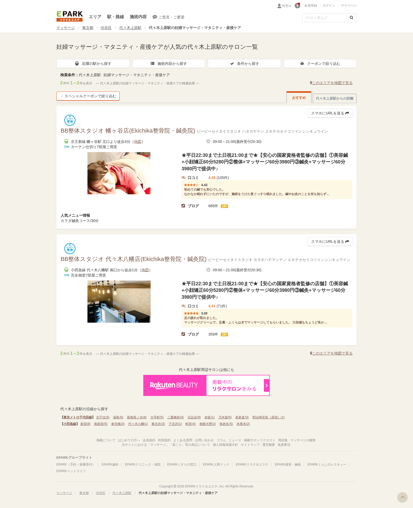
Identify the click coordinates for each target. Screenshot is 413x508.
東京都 (87, 28)
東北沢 (158, 424)
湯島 (118, 417)
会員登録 (310, 5)
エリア (95, 16)
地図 (137, 141)
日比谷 (194, 417)
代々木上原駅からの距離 (334, 98)
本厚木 (243, 424)
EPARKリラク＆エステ (69, 16)
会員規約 (149, 440)
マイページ (349, 5)
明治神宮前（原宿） (268, 417)
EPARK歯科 (110, 464)
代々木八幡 (138, 424)
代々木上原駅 (130, 28)
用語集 (283, 440)
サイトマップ (250, 445)
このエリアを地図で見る (331, 83)
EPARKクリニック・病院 (143, 464)
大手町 (157, 417)
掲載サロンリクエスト (260, 440)
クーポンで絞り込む (320, 63)
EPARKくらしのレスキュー (326, 464)
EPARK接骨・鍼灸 (288, 464)
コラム (221, 440)
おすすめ (299, 98)
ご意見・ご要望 (168, 17)
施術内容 (138, 16)
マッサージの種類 (303, 440)
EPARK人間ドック (216, 464)
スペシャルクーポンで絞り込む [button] (88, 96)
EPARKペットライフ (71, 471)
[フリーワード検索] (324, 17)
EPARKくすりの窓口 (182, 464)
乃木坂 (225, 417)
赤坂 (209, 417)
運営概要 (268, 445)
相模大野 (207, 424)
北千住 (103, 417)
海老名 (226, 424)
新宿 (85, 424)
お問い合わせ (204, 440)
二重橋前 (175, 417)
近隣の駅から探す (93, 63)
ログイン (329, 5)
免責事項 (284, 445)
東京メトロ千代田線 (77, 417)
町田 (190, 424)
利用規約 (164, 440)
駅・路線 (115, 16)
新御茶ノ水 (137, 417)
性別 (286, 6)
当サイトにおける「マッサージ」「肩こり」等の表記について (166, 445)
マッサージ (65, 28)
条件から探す (244, 63)
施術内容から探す (168, 63)
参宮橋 (118, 424)
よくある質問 (182, 440)
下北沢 (175, 424)
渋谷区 (106, 28)
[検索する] (351, 17)
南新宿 (100, 424)
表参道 (242, 417)
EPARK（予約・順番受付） (75, 464)
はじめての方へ (129, 440)
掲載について (105, 440)
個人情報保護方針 (225, 445)
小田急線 (69, 424)
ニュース (235, 440)
